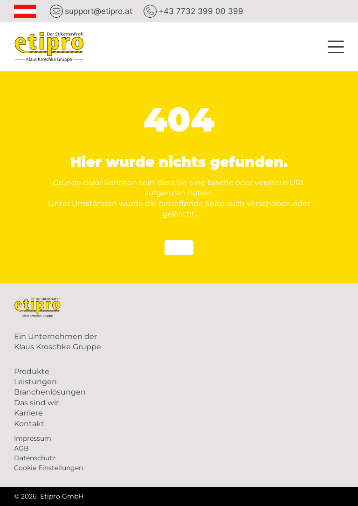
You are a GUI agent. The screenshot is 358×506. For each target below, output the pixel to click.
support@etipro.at (98, 11)
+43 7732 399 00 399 (200, 11)
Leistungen (35, 381)
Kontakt (29, 423)
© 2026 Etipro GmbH (48, 496)
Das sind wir (36, 402)
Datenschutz (34, 458)
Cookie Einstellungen (48, 468)
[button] (336, 45)
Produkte (31, 371)
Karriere (28, 413)
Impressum (32, 438)
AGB (21, 448)
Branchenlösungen (50, 392)
